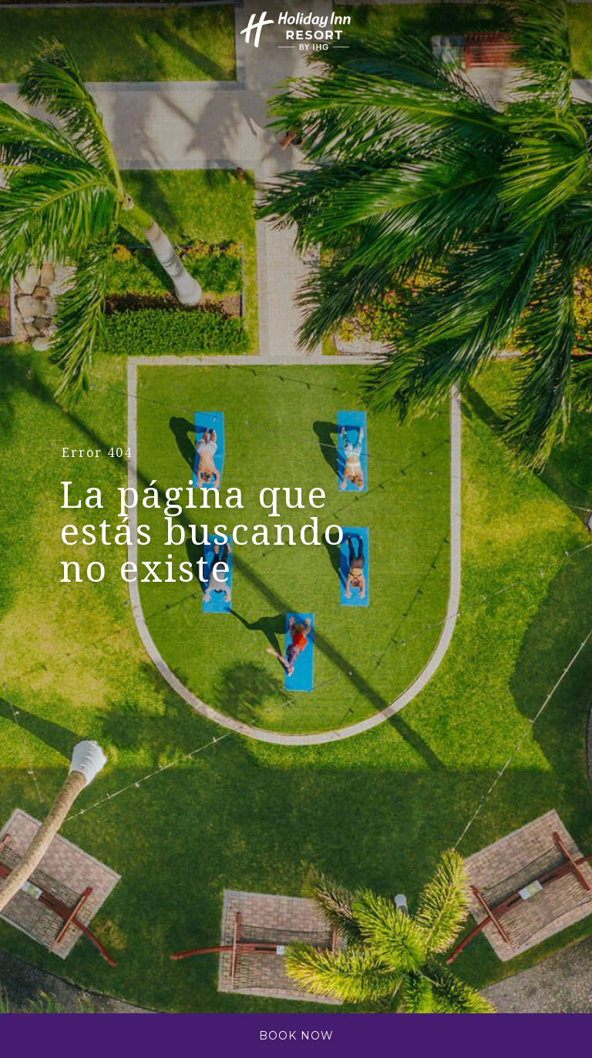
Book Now (296, 1036)
